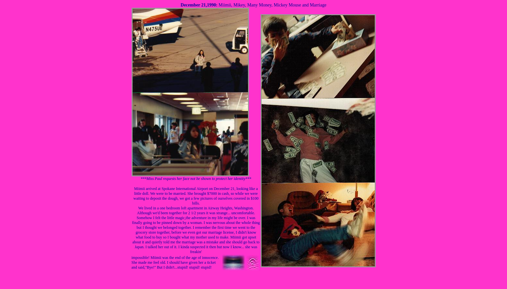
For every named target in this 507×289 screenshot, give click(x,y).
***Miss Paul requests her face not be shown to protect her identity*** (196, 178)
